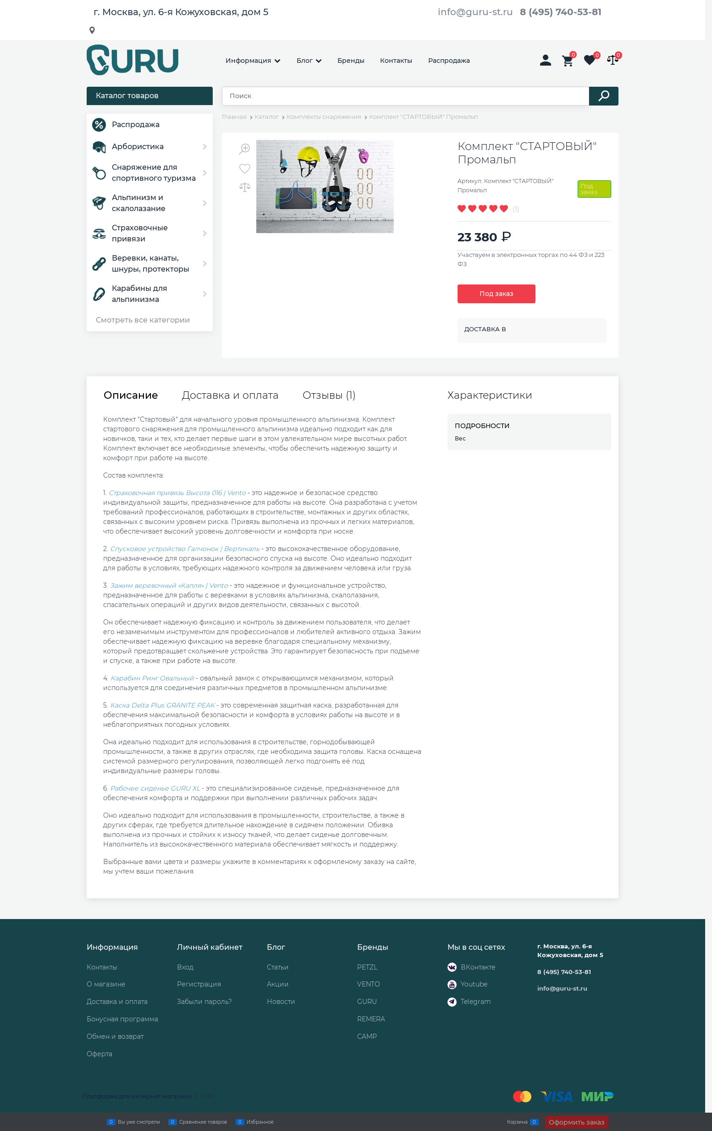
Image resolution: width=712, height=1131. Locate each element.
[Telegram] (452, 1002)
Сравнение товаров (203, 1122)
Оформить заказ (577, 1122)
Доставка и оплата (230, 395)
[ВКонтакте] (452, 967)
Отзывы (329, 395)
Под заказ (496, 294)
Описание (131, 395)
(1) (516, 209)
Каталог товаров (127, 95)
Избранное (260, 1122)
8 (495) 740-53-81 (561, 11)
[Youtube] (452, 984)
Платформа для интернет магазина (137, 1096)
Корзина (517, 1122)
